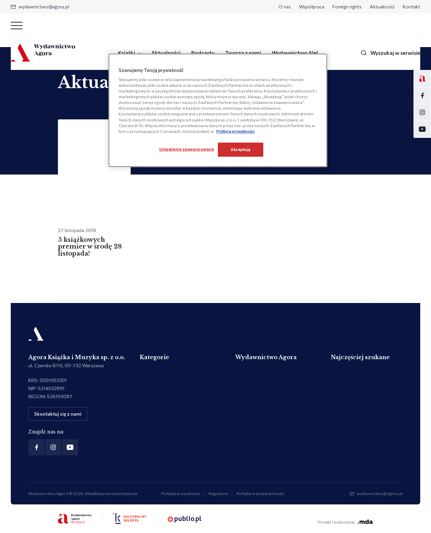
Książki (126, 52)
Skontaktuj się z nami (57, 414)
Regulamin (218, 493)
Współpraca (311, 6)
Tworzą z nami (243, 52)
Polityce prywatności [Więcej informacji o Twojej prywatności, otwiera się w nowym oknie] (235, 131)
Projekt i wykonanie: (345, 521)
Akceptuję (241, 149)
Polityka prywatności (180, 493)
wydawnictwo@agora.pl (40, 6)
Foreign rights (347, 6)
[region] (217, 110)
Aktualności (382, 6)
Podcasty (202, 52)
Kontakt (411, 6)
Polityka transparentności (260, 493)
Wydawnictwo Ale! (295, 52)
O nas (284, 6)
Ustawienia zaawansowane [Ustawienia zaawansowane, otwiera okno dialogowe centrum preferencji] (186, 149)
